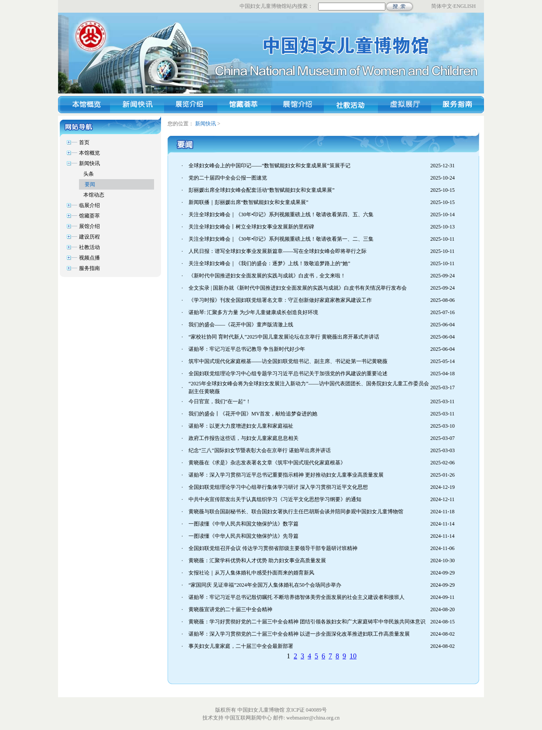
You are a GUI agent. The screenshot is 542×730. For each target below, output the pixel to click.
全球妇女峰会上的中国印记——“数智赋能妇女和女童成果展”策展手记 (269, 166)
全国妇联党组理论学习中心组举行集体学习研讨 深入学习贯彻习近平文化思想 (278, 487)
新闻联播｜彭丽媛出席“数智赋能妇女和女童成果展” (249, 202)
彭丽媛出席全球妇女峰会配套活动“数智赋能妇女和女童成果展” (262, 190)
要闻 (90, 184)
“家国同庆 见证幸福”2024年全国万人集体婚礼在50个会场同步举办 (265, 585)
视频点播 (89, 258)
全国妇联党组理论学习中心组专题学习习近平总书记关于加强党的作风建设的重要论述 (288, 373)
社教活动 (89, 247)
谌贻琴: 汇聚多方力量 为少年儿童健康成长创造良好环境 (253, 312)
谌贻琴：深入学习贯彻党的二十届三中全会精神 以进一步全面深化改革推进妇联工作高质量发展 (299, 634)
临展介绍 (89, 205)
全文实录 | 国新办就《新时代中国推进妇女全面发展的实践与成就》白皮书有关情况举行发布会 (298, 288)
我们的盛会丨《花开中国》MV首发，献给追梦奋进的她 (253, 414)
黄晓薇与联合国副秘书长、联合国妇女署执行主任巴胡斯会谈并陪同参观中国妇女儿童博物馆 (296, 512)
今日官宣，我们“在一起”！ (220, 401)
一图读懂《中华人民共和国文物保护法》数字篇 (243, 524)
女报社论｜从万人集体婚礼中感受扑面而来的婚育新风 (251, 573)
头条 (88, 174)
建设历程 (89, 237)
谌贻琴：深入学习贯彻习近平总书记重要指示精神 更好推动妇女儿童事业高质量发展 (286, 475)
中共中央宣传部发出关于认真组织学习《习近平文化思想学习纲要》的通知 (275, 499)
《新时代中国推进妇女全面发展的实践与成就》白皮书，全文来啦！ (267, 276)
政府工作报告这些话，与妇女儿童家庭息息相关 (243, 438)
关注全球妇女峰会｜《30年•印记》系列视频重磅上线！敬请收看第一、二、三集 (281, 239)
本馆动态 (93, 195)
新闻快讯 (205, 124)
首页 (84, 142)
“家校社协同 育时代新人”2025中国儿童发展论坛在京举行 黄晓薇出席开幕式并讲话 (284, 337)
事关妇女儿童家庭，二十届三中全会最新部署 (241, 646)
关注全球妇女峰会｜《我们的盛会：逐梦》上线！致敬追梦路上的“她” (269, 263)
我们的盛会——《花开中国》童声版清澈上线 (241, 325)
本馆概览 (89, 153)
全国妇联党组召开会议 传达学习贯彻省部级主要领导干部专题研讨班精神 (273, 548)
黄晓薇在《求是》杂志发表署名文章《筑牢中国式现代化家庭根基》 (267, 463)
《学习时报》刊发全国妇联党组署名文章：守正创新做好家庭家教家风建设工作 (280, 300)
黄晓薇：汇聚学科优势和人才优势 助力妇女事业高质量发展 (257, 560)
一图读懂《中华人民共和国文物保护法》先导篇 (243, 536)
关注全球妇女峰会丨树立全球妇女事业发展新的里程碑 (251, 227)
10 (353, 656)
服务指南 (89, 268)
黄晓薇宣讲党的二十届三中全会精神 (230, 609)
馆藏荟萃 (89, 216)
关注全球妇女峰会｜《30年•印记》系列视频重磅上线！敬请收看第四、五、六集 (281, 214)
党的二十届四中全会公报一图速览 (228, 178)
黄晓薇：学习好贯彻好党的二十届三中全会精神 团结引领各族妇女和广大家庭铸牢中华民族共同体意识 (307, 622)
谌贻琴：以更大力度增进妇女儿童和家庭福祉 (241, 426)
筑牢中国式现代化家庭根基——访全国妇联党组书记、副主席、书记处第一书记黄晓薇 (288, 361)
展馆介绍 (89, 226)
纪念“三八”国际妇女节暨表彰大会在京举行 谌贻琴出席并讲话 (260, 450)
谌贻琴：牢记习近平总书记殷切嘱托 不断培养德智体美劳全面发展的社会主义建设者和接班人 (297, 597)
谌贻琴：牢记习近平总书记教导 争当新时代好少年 (247, 349)
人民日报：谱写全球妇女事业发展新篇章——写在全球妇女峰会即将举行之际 (278, 251)
